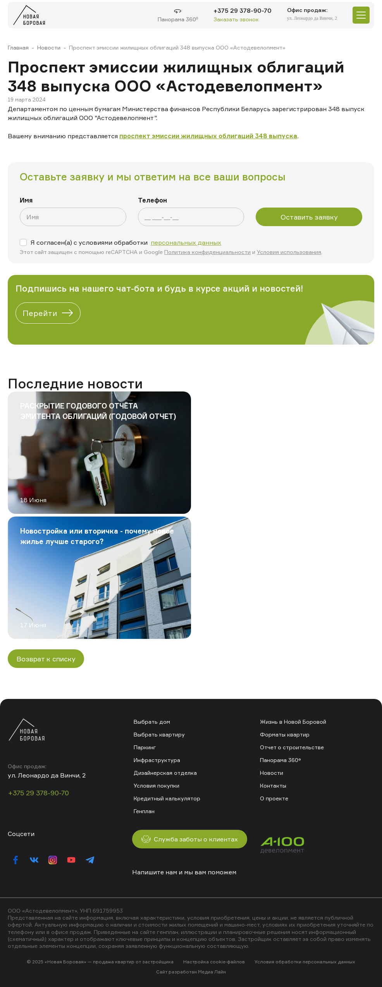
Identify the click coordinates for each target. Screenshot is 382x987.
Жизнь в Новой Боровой (293, 721)
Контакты (273, 785)
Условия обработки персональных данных (305, 962)
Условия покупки (156, 785)
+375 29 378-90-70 (242, 10)
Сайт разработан (176, 972)
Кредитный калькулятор (167, 798)
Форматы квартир (285, 734)
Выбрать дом (152, 721)
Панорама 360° (280, 760)
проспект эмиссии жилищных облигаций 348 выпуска (208, 136)
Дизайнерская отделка (165, 772)
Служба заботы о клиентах (189, 839)
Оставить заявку (309, 217)
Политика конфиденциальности (207, 252)
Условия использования (289, 252)
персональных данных (186, 242)
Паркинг (145, 747)
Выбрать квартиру (159, 734)
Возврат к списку (46, 658)
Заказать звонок (236, 19)
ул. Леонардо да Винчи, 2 (312, 18)
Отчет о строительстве (292, 747)
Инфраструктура (157, 760)
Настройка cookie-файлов (214, 962)
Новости (48, 47)
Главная (18, 47)
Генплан (144, 811)
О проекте (274, 798)
